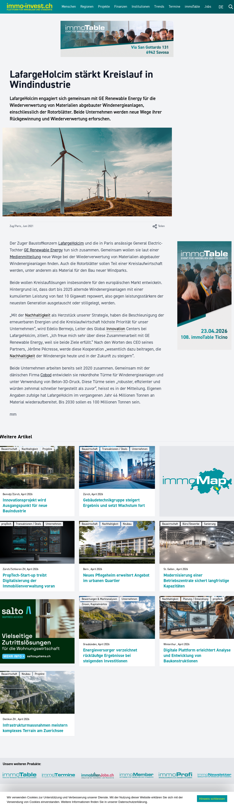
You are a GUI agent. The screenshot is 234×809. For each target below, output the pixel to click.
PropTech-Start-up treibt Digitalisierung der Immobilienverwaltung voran (29, 580)
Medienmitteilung (25, 257)
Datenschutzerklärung (132, 802)
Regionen (87, 6)
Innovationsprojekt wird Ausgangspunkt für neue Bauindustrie (25, 505)
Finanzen (120, 6)
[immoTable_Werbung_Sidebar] (204, 295)
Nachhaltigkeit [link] (37, 315)
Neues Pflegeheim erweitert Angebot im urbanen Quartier (116, 577)
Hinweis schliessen (212, 798)
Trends (159, 6)
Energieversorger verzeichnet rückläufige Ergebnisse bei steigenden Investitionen (110, 655)
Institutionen (141, 6)
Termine (174, 6)
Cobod (45, 375)
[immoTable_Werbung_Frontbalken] (117, 39)
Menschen (69, 6)
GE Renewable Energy (43, 250)
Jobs (207, 6)
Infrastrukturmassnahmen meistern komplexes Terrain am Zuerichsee (35, 727)
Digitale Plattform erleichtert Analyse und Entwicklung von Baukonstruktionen (197, 655)
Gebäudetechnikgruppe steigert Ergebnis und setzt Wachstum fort (114, 502)
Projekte (104, 6)
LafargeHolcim (71, 243)
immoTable (192, 6)
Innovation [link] (115, 329)
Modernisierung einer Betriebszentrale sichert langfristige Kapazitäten (196, 580)
